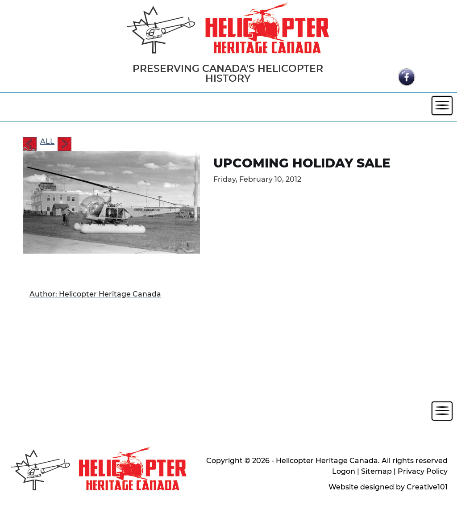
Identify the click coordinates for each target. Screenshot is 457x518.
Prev (30, 144)
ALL (47, 141)
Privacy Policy (423, 471)
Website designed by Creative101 (388, 487)
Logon (343, 471)
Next (64, 144)
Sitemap (376, 471)
